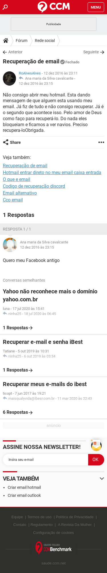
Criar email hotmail (24, 487)
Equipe (17, 517)
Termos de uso (39, 517)
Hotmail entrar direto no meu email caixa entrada (52, 172)
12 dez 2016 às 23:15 (36, 83)
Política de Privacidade (75, 517)
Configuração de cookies (53, 532)
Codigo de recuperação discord (34, 186)
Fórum (21, 40)
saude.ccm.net (53, 563)
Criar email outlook (24, 495)
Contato (19, 524)
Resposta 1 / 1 (17, 229)
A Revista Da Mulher (75, 524)
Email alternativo (20, 193)
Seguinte (91, 52)
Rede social (45, 40)
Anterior (15, 52)
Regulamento (42, 524)
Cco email (13, 200)
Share (15, 142)
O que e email (16, 179)
